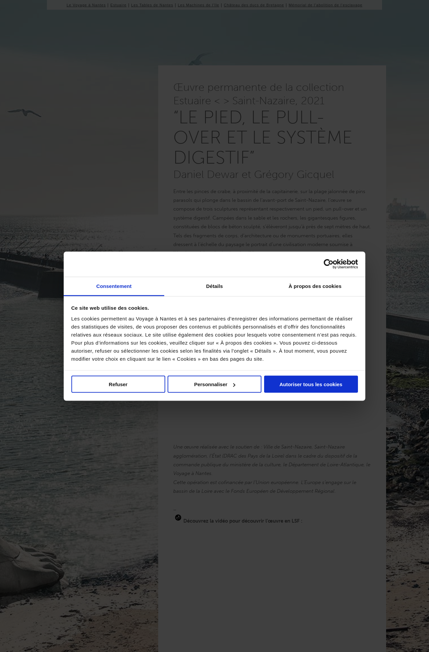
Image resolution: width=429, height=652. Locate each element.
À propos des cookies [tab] (315, 286)
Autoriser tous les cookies (311, 384)
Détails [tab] (214, 286)
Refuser (118, 384)
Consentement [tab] (113, 286)
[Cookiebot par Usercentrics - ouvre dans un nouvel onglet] (328, 264)
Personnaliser (214, 384)
